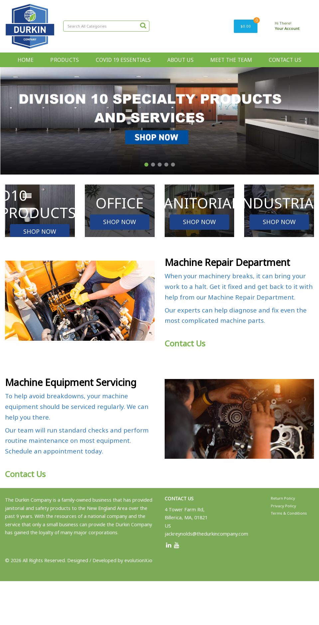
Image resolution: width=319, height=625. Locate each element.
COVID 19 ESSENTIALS (123, 59)
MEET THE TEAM (231, 59)
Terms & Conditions (289, 513)
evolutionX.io (138, 560)
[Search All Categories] (106, 26)
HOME (26, 59)
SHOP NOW (39, 231)
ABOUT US (180, 59)
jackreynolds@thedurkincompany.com (206, 534)
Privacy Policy (283, 505)
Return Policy (283, 498)
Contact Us (185, 343)
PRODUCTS (64, 59)
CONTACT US (285, 59)
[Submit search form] (143, 25)
